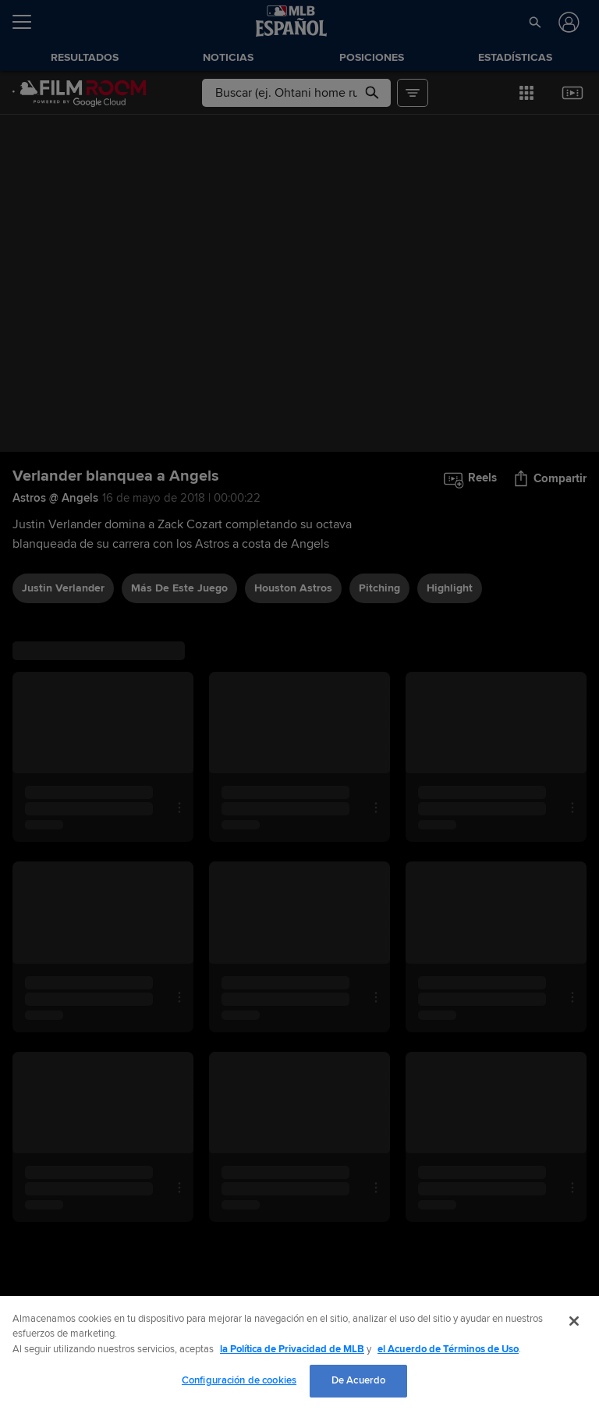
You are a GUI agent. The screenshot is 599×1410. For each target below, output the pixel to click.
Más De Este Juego (179, 588)
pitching (379, 588)
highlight (450, 588)
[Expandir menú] (28, 22)
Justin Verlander (63, 588)
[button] (534, 21)
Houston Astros (293, 588)
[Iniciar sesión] (567, 22)
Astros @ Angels (55, 498)
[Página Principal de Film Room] (79, 93)
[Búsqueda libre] (296, 93)
